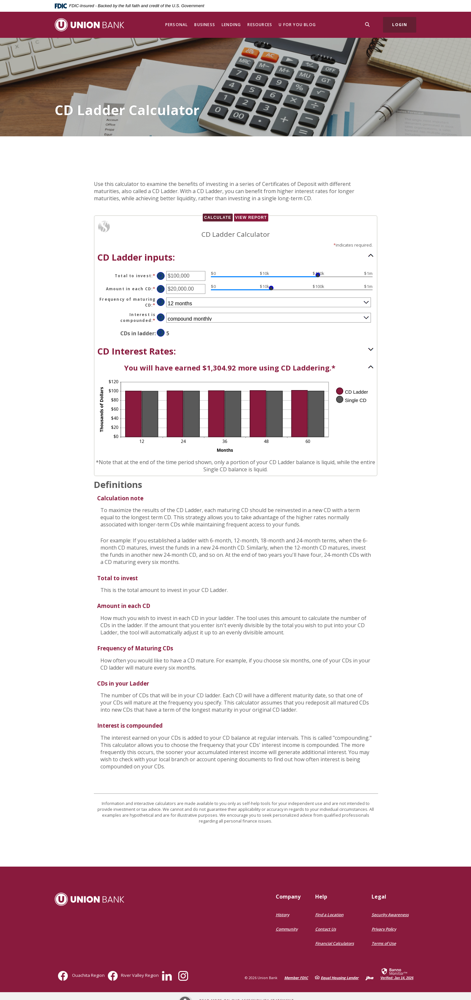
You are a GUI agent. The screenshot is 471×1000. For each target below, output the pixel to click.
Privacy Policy (384, 929)
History (282, 914)
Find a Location (329, 914)
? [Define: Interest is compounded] (160, 317)
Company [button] (288, 896)
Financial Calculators (334, 943)
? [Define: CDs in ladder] (160, 333)
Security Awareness (390, 914)
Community (287, 929)
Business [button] (204, 24)
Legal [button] (379, 896)
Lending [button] (231, 24)
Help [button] (321, 896)
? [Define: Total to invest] (160, 276)
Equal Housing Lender (340, 977)
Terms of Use (384, 943)
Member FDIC (296, 977)
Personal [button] (176, 24)
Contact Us (325, 929)
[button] (236, 256)
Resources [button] (259, 24)
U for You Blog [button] (297, 24)
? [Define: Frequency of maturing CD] (160, 302)
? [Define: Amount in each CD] (160, 289)
